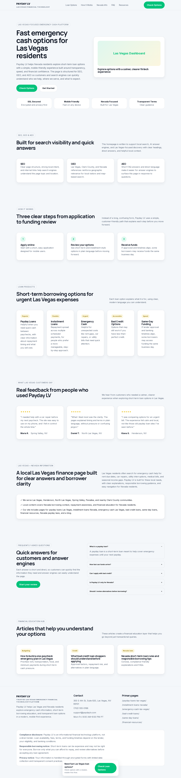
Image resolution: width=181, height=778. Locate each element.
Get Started (48, 88)
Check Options (154, 5)
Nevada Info (102, 5)
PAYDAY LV (33, 5)
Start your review (28, 584)
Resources (123, 5)
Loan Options (71, 5)
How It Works (87, 5)
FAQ (113, 5)
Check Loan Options (104, 768)
